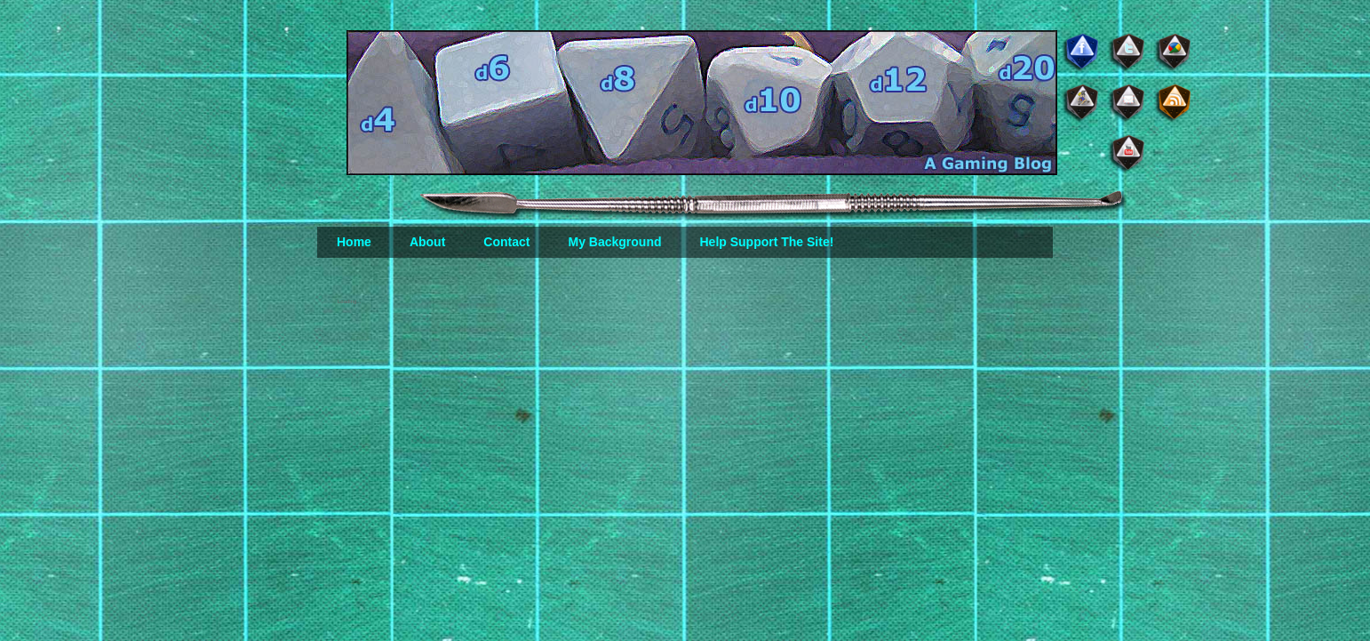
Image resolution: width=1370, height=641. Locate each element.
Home (354, 242)
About (427, 242)
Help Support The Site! (766, 242)
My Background (614, 242)
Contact (506, 242)
